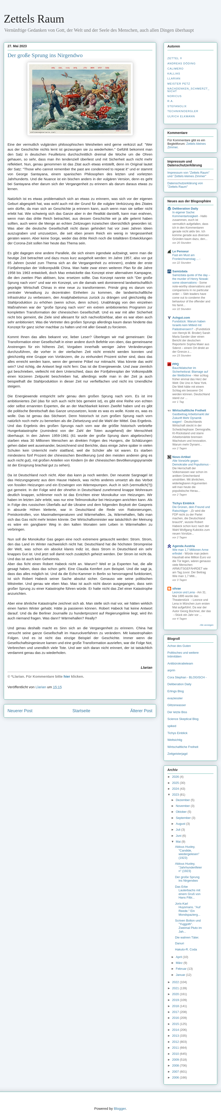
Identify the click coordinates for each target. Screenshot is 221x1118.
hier (67, 676)
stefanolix (177, 106)
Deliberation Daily (185, 208)
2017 (176, 1012)
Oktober (182, 811)
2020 (176, 994)
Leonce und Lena (184, 592)
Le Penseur (180, 251)
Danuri (179, 943)
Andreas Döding (181, 63)
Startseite (81, 710)
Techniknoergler (182, 111)
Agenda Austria (183, 546)
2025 (176, 783)
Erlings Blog (175, 691)
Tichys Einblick (183, 503)
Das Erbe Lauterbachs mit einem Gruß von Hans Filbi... (187, 892)
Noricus (174, 96)
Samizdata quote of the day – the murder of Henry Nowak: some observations (191, 279)
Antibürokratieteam (180, 663)
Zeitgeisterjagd (177, 753)
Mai (179, 841)
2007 (176, 1071)
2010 (176, 1053)
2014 (176, 1030)
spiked (171, 726)
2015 (176, 1024)
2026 (176, 776)
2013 (176, 1035)
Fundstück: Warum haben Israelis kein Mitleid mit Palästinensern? (188, 325)
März (180, 963)
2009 (176, 1059)
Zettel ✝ (174, 58)
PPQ (175, 364)
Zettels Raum (34, 18)
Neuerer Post (20, 710)
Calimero (175, 68)
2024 (176, 788)
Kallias (173, 73)
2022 (176, 982)
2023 (176, 794)
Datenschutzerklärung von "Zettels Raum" (185, 184)
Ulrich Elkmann (181, 116)
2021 (176, 988)
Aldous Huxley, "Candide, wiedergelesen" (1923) (187, 852)
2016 (176, 1018)
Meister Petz (178, 83)
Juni (179, 835)
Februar (181, 968)
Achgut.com (181, 317)
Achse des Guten (179, 646)
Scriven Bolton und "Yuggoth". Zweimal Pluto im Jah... (188, 926)
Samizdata (179, 271)
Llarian (174, 78)
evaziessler (175, 698)
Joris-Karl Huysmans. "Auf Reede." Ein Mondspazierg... (187, 909)
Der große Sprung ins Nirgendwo (187, 879)
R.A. (170, 101)
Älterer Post (141, 710)
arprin (171, 670)
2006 (176, 1077)
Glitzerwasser (176, 705)
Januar (181, 975)
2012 (176, 1042)
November (183, 806)
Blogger (120, 1108)
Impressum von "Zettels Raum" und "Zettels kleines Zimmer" (188, 174)
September (184, 818)
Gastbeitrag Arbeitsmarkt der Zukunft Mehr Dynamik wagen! (190, 418)
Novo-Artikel (181, 457)
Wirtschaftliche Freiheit (189, 410)
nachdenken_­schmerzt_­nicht (188, 89)
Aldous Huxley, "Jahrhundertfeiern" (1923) (188, 867)
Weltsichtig (174, 740)
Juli (178, 829)
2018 (176, 1006)
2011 (176, 1047)
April (179, 957)
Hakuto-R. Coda (186, 949)
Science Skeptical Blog (182, 719)
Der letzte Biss (177, 712)
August (181, 823)
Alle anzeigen (206, 625)
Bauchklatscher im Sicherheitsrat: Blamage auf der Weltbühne (190, 371)
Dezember (183, 800)
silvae (176, 588)
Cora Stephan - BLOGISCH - (187, 677)
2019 (176, 1000)
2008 (176, 1065)
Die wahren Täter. (187, 937)
